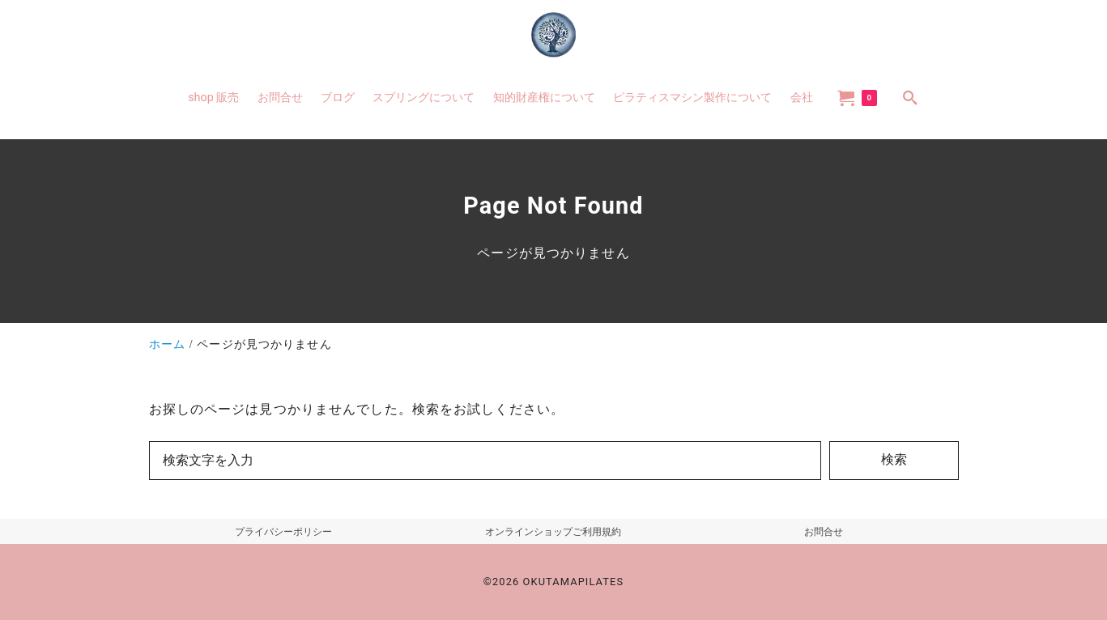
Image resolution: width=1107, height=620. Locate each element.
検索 (894, 459)
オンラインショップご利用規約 (553, 531)
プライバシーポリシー (283, 531)
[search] (910, 97)
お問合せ (823, 531)
